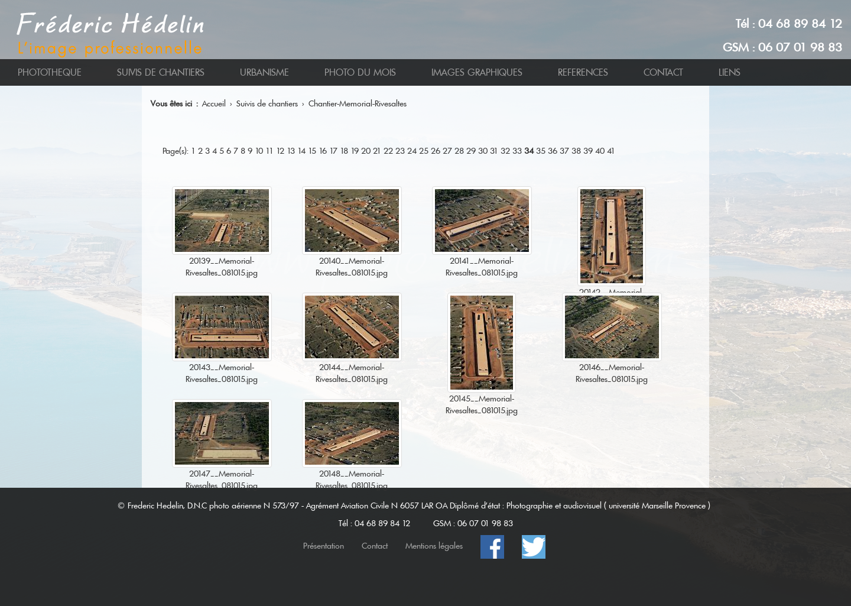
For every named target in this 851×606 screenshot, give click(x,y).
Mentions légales (434, 545)
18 (344, 150)
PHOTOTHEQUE (50, 72)
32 (505, 150)
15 (312, 150)
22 (388, 150)
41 (611, 150)
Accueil (214, 103)
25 (423, 150)
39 (588, 150)
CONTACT (663, 72)
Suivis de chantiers (267, 103)
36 (552, 150)
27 (447, 150)
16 (323, 150)
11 (269, 150)
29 (471, 150)
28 (459, 150)
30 (483, 150)
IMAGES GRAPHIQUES (476, 72)
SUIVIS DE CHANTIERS (160, 72)
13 (291, 150)
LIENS (729, 72)
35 (540, 150)
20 (366, 150)
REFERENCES (583, 72)
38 (576, 150)
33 (517, 150)
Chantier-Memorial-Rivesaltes (357, 103)
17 (333, 150)
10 (259, 150)
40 (600, 150)
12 (280, 150)
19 (354, 150)
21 (377, 150)
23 (400, 150)
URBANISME (264, 72)
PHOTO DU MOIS (360, 72)
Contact (375, 545)
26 (435, 150)
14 (301, 150)
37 (564, 150)
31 (494, 150)
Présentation (323, 545)
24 (412, 150)
